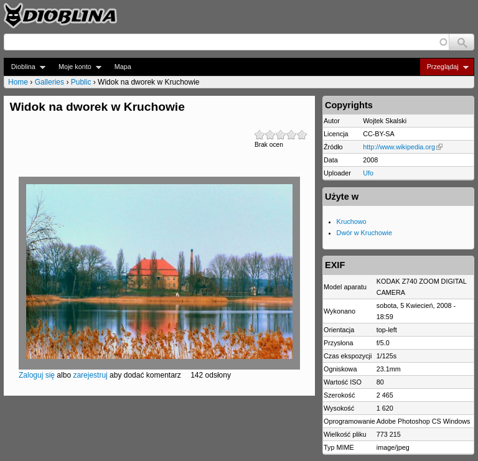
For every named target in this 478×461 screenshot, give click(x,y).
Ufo (368, 173)
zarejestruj (90, 375)
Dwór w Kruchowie (364, 232)
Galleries (49, 82)
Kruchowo (352, 221)
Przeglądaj (444, 67)
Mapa (123, 66)
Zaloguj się (37, 375)
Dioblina (24, 67)
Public (81, 82)
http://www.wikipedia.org (403, 147)
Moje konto (76, 67)
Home (18, 82)
